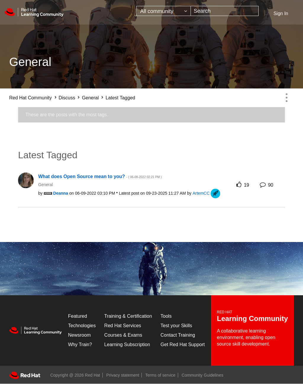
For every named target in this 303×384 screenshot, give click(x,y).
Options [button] (286, 97)
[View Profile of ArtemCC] (201, 193)
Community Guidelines (202, 375)
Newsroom (79, 335)
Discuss (67, 97)
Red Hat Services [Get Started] (122, 325)
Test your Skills (176, 325)
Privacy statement (122, 375)
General (90, 97)
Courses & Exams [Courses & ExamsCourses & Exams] (123, 335)
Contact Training (178, 335)
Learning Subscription (127, 344)
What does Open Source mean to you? (100, 176)
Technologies (82, 325)
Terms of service (160, 375)
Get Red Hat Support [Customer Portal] (183, 344)
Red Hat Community (30, 97)
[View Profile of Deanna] (60, 193)
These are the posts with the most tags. (66, 114)
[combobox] (225, 11)
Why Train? (80, 344)
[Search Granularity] (164, 11)
